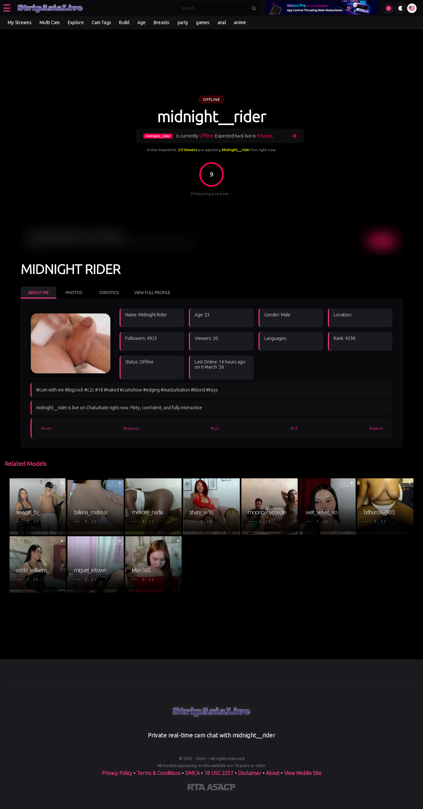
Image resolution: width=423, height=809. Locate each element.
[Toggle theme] (400, 8)
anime (240, 22)
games (203, 22)
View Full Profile (152, 292)
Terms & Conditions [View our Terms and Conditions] (159, 773)
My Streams (19, 22)
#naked (376, 428)
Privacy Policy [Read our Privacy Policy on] (118, 773)
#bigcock (131, 428)
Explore (76, 22)
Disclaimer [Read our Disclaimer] (249, 773)
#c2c (215, 428)
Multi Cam (49, 22)
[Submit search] (253, 8)
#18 (294, 428)
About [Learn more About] (273, 773)
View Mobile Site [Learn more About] (303, 773)
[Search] (214, 8)
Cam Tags (101, 22)
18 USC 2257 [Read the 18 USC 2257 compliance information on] (218, 773)
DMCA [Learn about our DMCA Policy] (192, 773)
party (182, 22)
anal (222, 22)
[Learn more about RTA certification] (197, 788)
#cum (46, 428)
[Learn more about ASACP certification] (221, 788)
